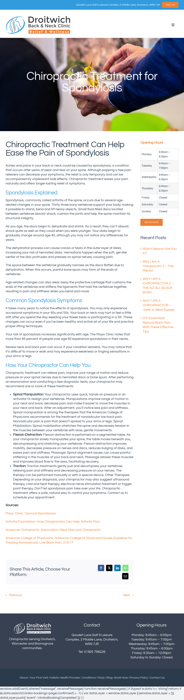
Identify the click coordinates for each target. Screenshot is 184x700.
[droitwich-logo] (38, 16)
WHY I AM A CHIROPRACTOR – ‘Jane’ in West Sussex (158, 305)
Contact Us (157, 677)
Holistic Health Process (65, 677)
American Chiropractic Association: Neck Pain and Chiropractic (54, 530)
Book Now (121, 677)
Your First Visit (38, 677)
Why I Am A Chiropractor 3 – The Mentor (158, 266)
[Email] (125, 576)
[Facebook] (101, 568)
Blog (109, 677)
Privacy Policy (139, 677)
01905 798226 (94, 652)
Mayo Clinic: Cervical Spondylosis (31, 513)
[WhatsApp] (125, 568)
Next (126, 595)
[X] (109, 568)
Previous (15, 595)
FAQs (101, 677)
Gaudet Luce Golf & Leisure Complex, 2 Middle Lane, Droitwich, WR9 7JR (118, 5)
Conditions (89, 677)
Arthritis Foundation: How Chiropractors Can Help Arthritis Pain (53, 521)
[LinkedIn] (117, 568)
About (24, 677)
